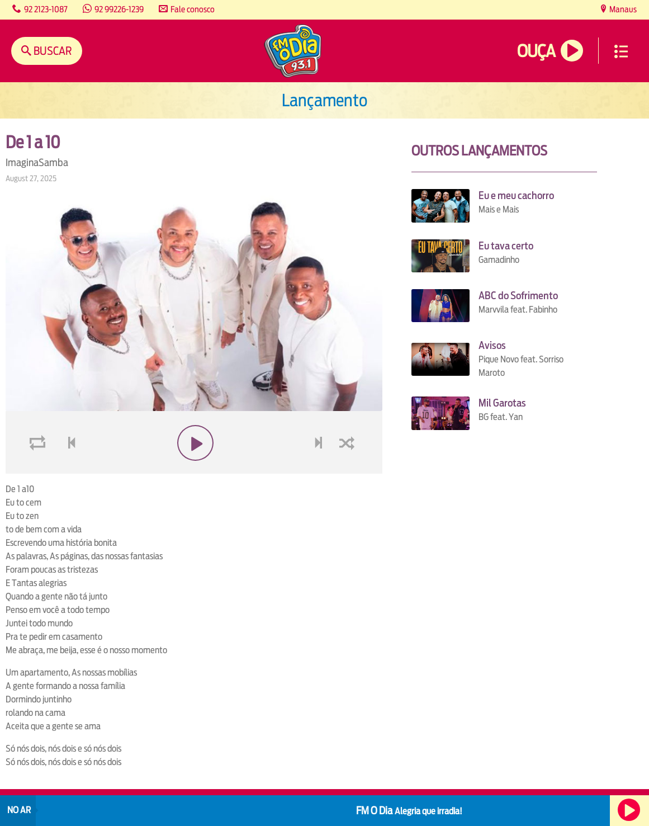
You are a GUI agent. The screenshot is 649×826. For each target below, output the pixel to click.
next (320, 469)
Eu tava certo (506, 246)
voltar (68, 469)
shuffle (349, 469)
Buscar (51, 50)
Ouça (536, 51)
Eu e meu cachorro (516, 195)
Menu (621, 51)
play (194, 469)
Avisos (492, 345)
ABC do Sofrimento (518, 295)
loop (39, 469)
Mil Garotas (502, 403)
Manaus (622, 9)
